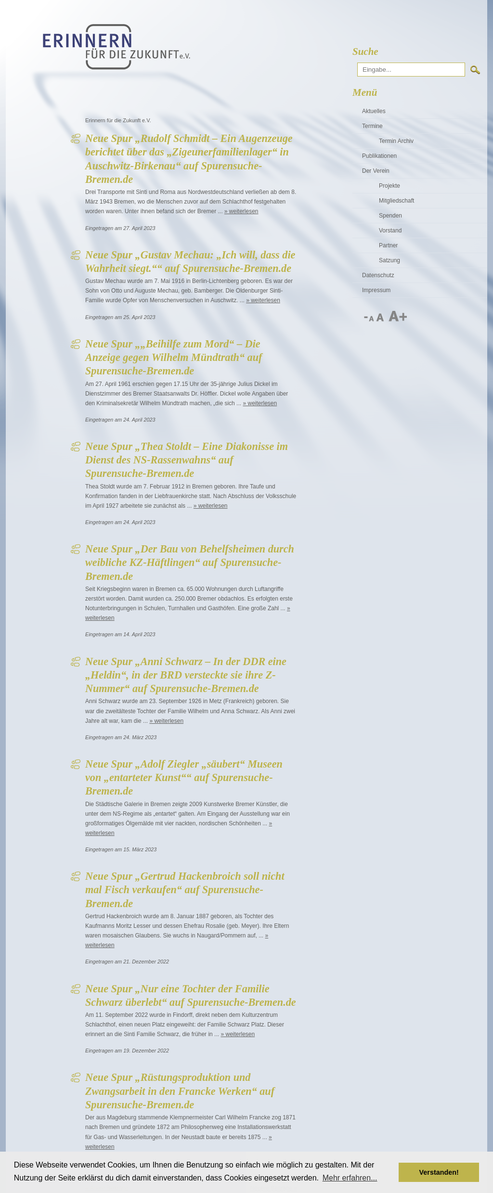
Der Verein (375, 170)
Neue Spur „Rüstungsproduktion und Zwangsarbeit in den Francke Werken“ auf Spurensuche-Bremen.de (179, 1091)
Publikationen (379, 156)
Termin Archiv (396, 141)
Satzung (389, 260)
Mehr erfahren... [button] (350, 1178)
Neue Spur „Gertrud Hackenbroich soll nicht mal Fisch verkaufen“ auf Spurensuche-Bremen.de (185, 890)
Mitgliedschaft (396, 200)
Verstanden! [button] (439, 1172)
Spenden (390, 215)
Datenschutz (378, 275)
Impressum (376, 290)
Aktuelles (374, 111)
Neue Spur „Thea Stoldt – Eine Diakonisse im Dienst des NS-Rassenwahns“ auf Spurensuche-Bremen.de (186, 460)
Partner (388, 245)
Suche (365, 51)
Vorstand (390, 230)
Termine (372, 126)
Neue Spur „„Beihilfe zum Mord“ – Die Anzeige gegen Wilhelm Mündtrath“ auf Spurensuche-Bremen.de (173, 357)
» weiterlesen (241, 211)
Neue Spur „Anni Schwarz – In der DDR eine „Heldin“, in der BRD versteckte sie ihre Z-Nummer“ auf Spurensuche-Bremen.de (185, 675)
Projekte (389, 185)
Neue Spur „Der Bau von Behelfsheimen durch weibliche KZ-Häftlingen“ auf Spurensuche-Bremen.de (189, 562)
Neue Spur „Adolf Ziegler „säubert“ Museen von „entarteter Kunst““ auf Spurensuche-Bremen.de (184, 777)
